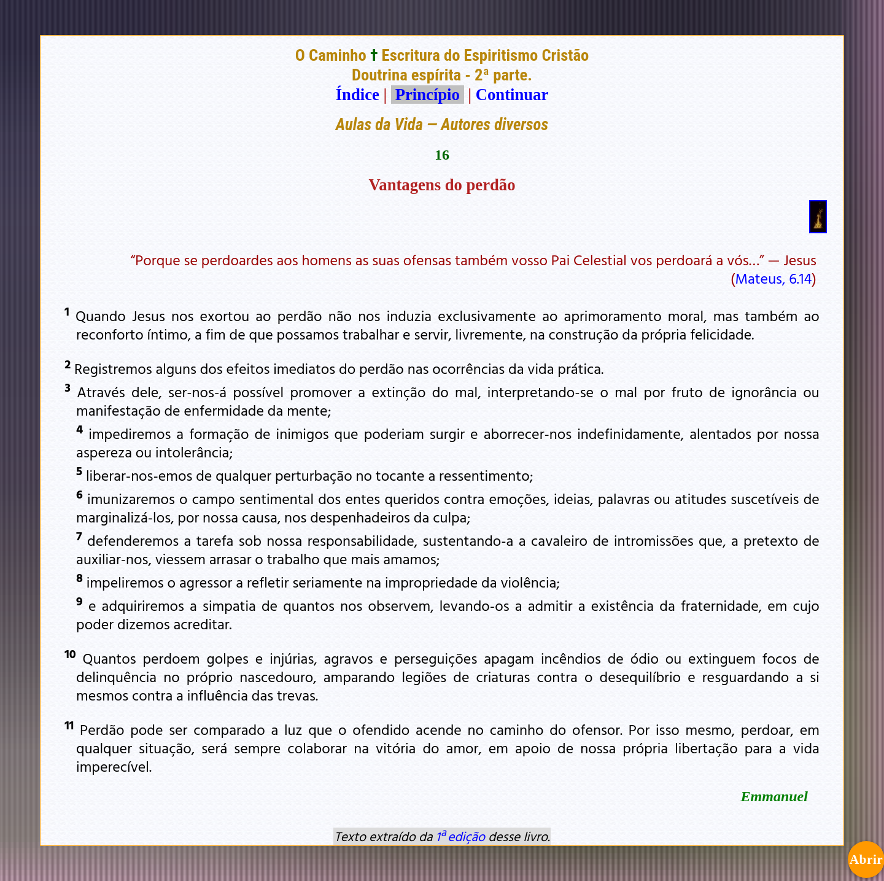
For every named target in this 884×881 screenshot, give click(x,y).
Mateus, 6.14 (773, 278)
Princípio (427, 94)
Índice (357, 94)
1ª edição (460, 836)
